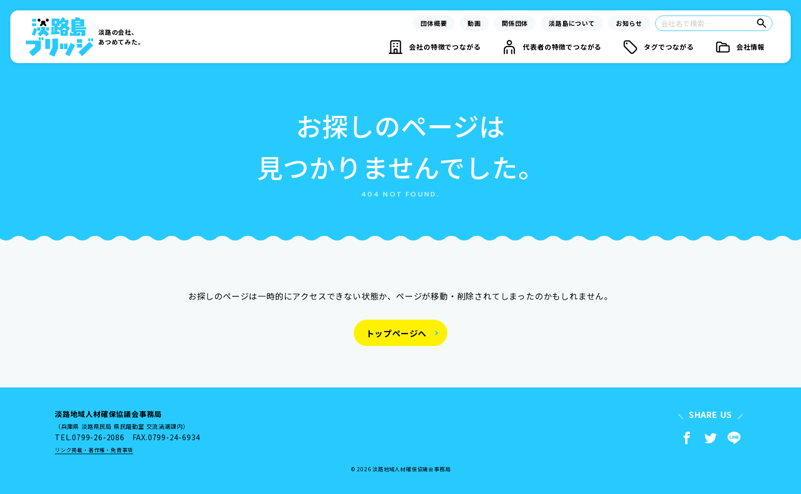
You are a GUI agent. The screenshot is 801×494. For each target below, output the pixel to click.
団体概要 (433, 23)
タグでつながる (669, 47)
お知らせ (629, 23)
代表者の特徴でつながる (562, 47)
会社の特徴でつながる (444, 47)
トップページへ (396, 333)
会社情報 (750, 47)
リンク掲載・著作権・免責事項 (94, 450)
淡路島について (572, 23)
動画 (474, 23)
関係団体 (515, 23)
